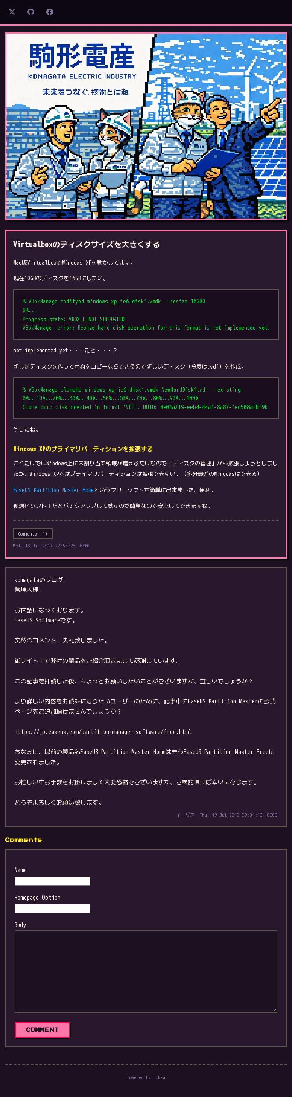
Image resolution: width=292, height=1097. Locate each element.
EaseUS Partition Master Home (53, 490)
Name (21, 869)
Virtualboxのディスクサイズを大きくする (86, 244)
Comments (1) (32, 534)
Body (20, 924)
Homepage (27, 897)
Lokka (159, 1077)
